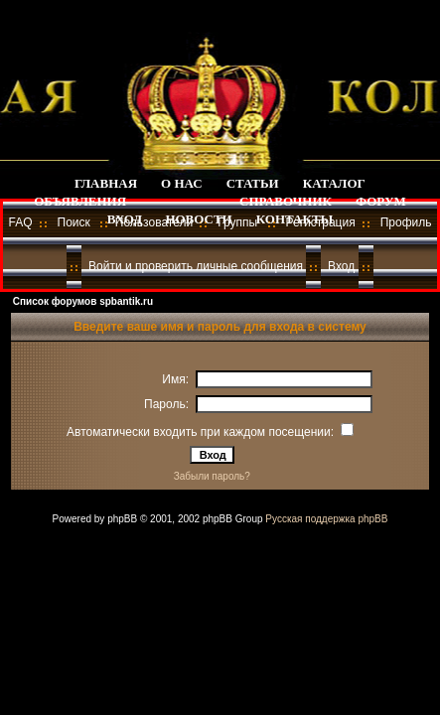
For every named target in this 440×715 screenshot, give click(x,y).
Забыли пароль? (212, 476)
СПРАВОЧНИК (285, 201)
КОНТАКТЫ (295, 219)
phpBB (122, 518)
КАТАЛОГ (334, 183)
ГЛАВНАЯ (105, 183)
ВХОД (124, 219)
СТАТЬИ (252, 183)
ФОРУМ (381, 201)
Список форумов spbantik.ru (83, 301)
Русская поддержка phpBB (326, 518)
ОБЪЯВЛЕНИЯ (80, 201)
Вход (341, 266)
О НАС (182, 183)
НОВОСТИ (198, 219)
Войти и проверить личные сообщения (195, 266)
